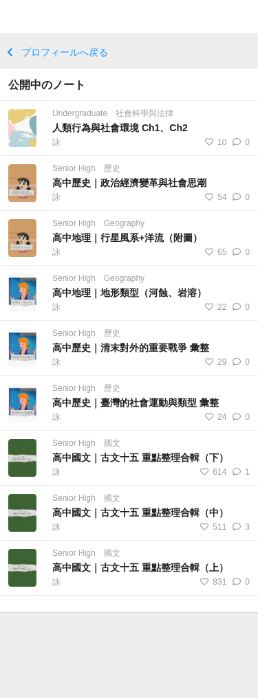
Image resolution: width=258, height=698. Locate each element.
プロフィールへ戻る (57, 52)
